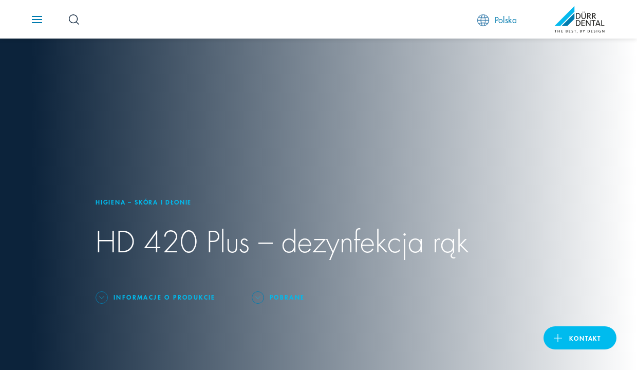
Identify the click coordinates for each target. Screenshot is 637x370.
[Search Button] (74, 19)
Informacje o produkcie (165, 297)
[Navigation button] (37, 19)
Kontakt (585, 338)
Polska (497, 20)
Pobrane (287, 297)
